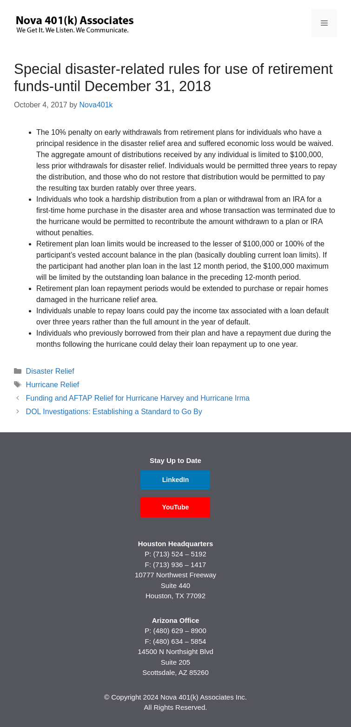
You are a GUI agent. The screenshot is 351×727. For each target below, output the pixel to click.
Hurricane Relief (52, 385)
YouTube (175, 507)
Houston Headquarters (175, 544)
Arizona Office (175, 620)
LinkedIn (175, 479)
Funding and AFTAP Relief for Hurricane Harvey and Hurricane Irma (138, 398)
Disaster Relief (50, 371)
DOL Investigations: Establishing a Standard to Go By (114, 412)
